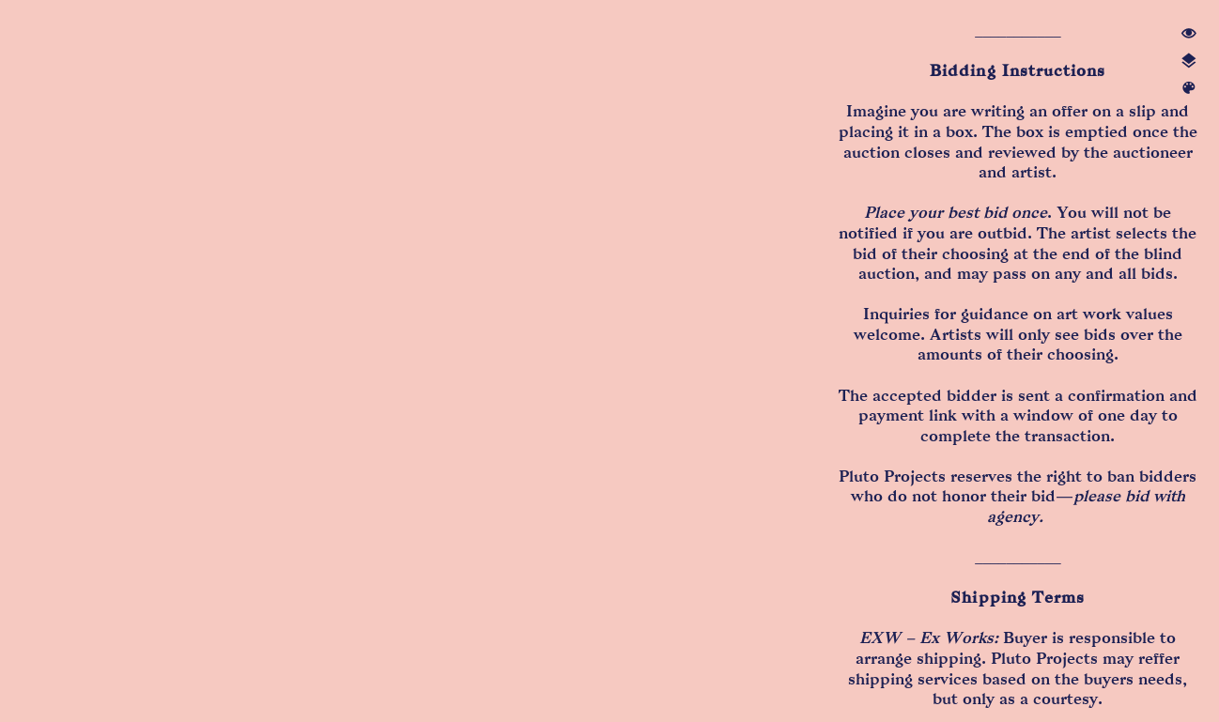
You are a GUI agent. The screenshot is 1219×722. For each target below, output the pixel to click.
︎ (1189, 88)
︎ (1189, 33)
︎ (1189, 61)
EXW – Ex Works (926, 638)
